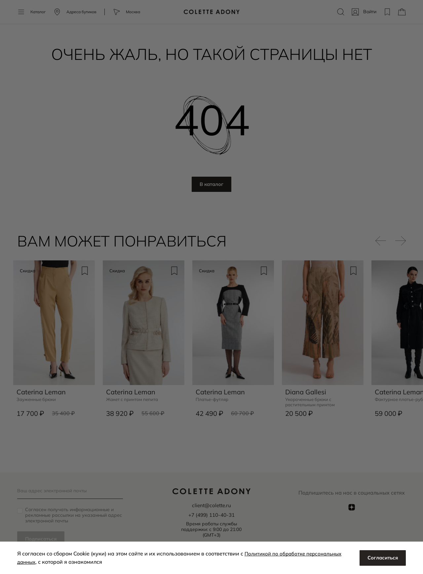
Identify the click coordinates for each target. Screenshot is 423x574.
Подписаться (42, 539)
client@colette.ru (211, 505)
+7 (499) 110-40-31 (211, 514)
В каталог (212, 184)
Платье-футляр (213, 398)
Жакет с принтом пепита (133, 398)
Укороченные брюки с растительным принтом (311, 400)
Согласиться (381, 557)
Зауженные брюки (37, 398)
